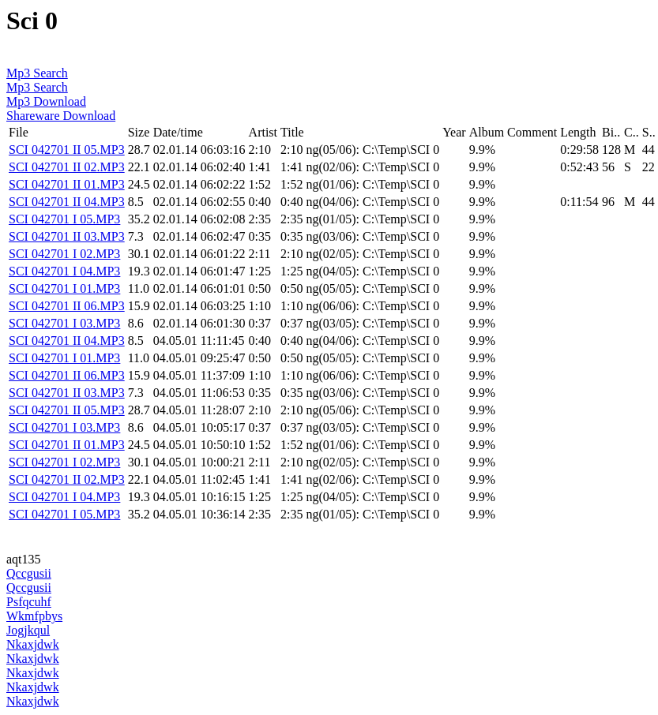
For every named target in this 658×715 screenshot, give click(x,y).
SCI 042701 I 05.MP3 (64, 219)
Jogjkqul (28, 630)
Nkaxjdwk (32, 644)
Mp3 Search (37, 73)
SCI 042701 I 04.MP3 (64, 271)
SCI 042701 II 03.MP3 (67, 236)
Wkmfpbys (34, 616)
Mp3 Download (46, 101)
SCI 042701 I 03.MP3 (64, 323)
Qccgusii (28, 573)
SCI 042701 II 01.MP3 (67, 184)
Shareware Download (60, 115)
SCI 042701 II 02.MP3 (67, 167)
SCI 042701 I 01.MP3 (64, 288)
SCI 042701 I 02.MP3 (64, 253)
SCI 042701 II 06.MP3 (67, 306)
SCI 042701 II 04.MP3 (67, 201)
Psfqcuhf (28, 601)
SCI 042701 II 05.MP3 (67, 149)
